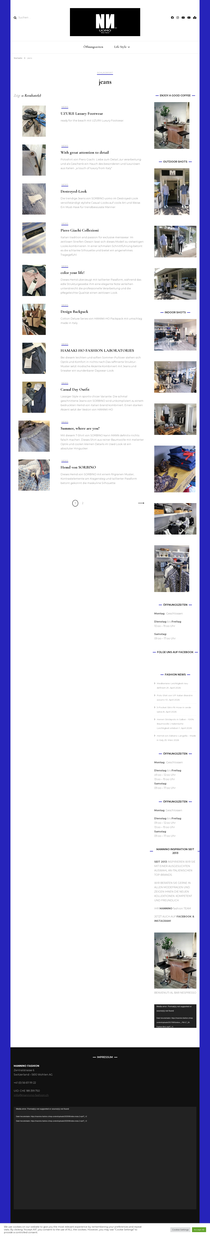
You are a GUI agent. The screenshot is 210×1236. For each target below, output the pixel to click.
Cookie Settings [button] (180, 1229)
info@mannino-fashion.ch (31, 1095)
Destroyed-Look (74, 191)
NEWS (64, 107)
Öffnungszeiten (93, 47)
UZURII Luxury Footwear (82, 113)
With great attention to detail (85, 152)
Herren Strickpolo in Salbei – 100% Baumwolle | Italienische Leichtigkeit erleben (175, 723)
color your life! (72, 272)
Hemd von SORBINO (78, 467)
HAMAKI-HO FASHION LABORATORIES (97, 350)
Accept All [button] (199, 1229)
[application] (175, 1016)
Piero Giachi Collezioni (80, 230)
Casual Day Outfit (75, 389)
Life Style (120, 47)
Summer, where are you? (80, 428)
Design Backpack (74, 311)
